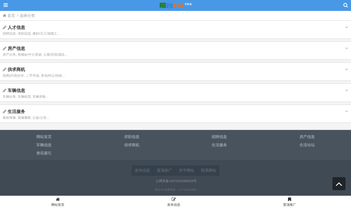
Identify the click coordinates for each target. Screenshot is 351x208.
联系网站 (208, 170)
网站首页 (58, 203)
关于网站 (186, 170)
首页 (9, 15)
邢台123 (176, 5)
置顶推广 (164, 170)
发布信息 (142, 170)
